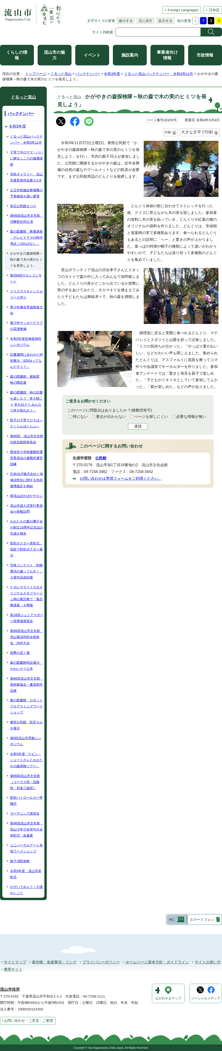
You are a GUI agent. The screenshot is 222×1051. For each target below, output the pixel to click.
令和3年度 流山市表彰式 (25, 874)
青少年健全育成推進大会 (26, 310)
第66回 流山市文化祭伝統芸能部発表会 (26, 439)
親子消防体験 (20, 861)
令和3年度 (112, 74)
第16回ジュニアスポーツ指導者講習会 (26, 618)
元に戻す (144, 21)
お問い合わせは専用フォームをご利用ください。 (121, 478)
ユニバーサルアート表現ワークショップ (26, 848)
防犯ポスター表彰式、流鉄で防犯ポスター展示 (26, 549)
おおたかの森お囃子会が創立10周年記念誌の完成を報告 (26, 527)
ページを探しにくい (151, 417)
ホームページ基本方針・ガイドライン (157, 962)
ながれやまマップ (168, 998)
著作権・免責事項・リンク (54, 962)
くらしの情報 (16, 55)
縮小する (124, 21)
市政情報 (205, 55)
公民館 (100, 458)
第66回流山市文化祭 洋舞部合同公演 (26, 219)
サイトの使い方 (208, 962)
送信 (138, 426)
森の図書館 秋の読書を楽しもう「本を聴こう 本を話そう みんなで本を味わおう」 (26, 401)
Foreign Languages (183, 10)
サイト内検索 (102, 32)
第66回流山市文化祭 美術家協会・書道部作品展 (26, 684)
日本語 (214, 10)
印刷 (168, 132)
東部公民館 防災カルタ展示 (26, 725)
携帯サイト (13, 969)
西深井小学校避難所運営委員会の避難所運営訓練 (26, 458)
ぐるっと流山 (61, 74)
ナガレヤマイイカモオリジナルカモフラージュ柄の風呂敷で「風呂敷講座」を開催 (26, 596)
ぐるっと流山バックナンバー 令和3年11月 (158, 74)
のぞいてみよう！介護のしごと (26, 890)
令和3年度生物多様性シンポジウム (25, 342)
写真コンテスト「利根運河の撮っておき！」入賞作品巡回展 (26, 571)
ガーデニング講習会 (24, 813)
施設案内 (129, 55)
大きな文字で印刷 (197, 132)
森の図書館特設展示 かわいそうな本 (26, 666)
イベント (92, 55)
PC (171, 920)
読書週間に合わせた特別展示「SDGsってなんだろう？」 (26, 361)
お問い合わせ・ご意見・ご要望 (28, 1021)
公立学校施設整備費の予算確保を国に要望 (26, 193)
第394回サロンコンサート (26, 278)
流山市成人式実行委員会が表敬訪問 (26, 509)
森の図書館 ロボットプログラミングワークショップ (26, 706)
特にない (80, 417)
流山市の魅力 (54, 55)
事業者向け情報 (167, 55)
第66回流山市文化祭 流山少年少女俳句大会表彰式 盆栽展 (26, 829)
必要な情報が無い (191, 417)
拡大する (164, 21)
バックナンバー (87, 74)
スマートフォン (202, 920)
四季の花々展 (20, 653)
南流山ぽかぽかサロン (26, 496)
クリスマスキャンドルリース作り (26, 294)
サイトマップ (15, 962)
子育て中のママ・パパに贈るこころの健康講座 (26, 158)
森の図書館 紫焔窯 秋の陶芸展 (24, 379)
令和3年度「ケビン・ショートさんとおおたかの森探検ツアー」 (26, 760)
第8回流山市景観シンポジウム (25, 741)
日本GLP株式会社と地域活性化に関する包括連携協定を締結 (26, 480)
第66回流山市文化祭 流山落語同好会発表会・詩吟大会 (26, 637)
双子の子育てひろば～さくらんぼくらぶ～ (26, 423)
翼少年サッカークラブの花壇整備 (26, 326)
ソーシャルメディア (205, 998)
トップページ (35, 74)
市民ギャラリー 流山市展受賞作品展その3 (26, 177)
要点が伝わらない (111, 417)
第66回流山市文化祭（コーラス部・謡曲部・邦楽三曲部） (25, 782)
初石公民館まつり (23, 206)
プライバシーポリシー (101, 962)
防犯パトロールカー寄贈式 (26, 801)
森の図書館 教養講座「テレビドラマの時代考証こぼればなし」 (26, 237)
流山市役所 (10, 989)
